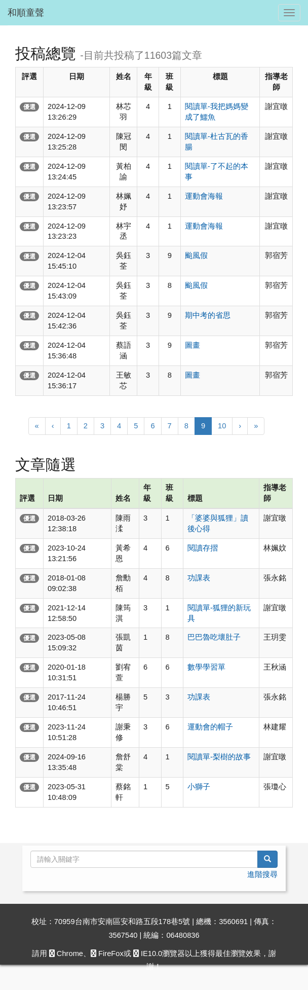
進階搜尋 (262, 874)
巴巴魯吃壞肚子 (214, 637)
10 (222, 426)
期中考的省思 (207, 315)
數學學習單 (206, 667)
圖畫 (192, 345)
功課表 (198, 578)
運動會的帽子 (210, 727)
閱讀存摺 (202, 548)
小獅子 (198, 787)
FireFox (107, 953)
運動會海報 (204, 196)
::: (10, 29)
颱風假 (196, 255)
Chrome (66, 953)
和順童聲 (26, 13)
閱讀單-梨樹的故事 (219, 757)
